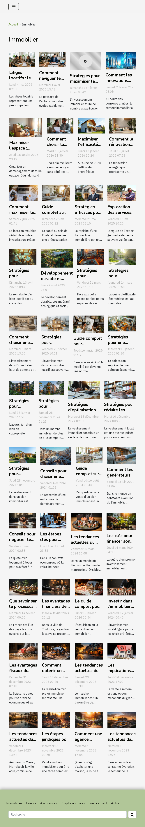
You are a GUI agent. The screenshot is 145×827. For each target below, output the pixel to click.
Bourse (31, 803)
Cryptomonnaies (73, 803)
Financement (98, 803)
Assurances (48, 803)
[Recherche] (67, 814)
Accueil (13, 24)
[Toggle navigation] (13, 6)
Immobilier (14, 803)
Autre (115, 803)
